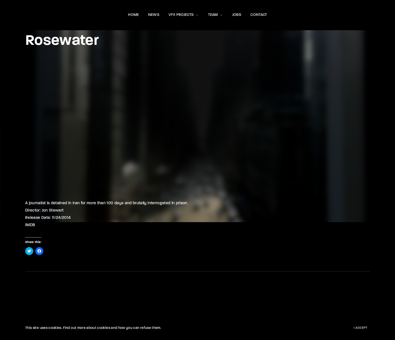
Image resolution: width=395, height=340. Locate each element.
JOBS (236, 15)
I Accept (360, 327)
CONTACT (258, 15)
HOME (133, 15)
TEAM (215, 15)
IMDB (30, 225)
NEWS (153, 15)
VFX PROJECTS (184, 15)
